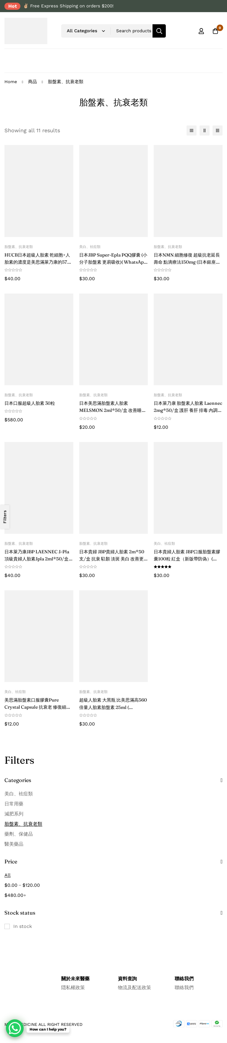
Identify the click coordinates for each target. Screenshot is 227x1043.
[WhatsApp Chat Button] (15, 1028)
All (7, 874)
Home (10, 81)
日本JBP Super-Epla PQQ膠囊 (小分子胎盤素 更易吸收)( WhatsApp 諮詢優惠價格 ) (112, 262)
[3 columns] (218, 130)
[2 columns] (205, 130)
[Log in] (200, 31)
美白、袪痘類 (18, 793)
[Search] (159, 31)
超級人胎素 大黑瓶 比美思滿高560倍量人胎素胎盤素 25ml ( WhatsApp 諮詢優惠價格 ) (111, 707)
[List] (192, 130)
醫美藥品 (13, 843)
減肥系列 (13, 813)
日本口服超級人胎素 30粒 (31, 403)
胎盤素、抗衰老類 (23, 823)
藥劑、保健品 (18, 833)
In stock (22, 925)
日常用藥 (13, 803)
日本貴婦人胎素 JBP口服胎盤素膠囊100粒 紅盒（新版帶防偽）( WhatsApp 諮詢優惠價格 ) (187, 558)
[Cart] (214, 31)
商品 (32, 81)
